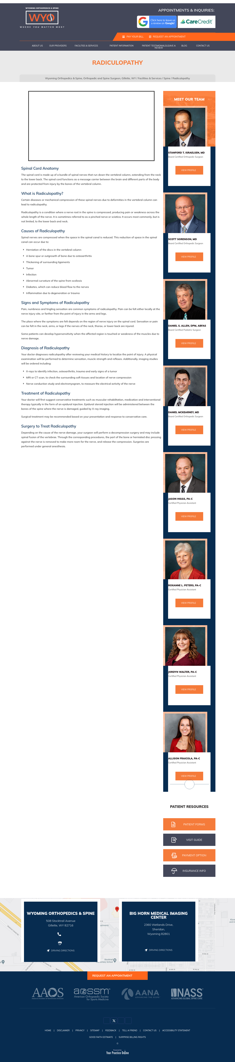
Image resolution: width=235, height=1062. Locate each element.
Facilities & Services (86, 45)
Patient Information (121, 45)
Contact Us (203, 45)
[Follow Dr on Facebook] (107, 1022)
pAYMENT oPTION (188, 855)
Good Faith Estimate (99, 1037)
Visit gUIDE (186, 840)
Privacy (76, 1031)
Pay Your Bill (132, 36)
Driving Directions (60, 950)
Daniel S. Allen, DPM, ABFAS (187, 325)
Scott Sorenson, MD (182, 239)
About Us (37, 45)
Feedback (110, 1031)
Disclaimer (58, 1031)
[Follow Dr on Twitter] (114, 1022)
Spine (167, 78)
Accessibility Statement (182, 1031)
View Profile (188, 170)
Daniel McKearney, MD (183, 412)
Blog (184, 45)
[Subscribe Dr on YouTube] (128, 1022)
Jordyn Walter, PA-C (182, 671)
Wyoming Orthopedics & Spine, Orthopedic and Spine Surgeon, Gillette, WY (90, 78)
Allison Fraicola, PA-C (184, 758)
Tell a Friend (131, 1031)
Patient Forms (188, 824)
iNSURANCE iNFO (188, 871)
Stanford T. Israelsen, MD (186, 152)
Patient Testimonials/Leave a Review (159, 46)
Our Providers (58, 45)
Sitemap (93, 1031)
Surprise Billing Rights (133, 1037)
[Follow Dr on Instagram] (121, 1022)
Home (24, 46)
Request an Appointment (166, 36)
